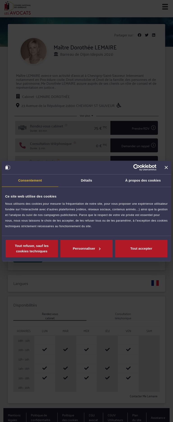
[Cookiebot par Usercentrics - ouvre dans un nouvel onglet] (136, 167)
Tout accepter (141, 248)
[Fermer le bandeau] (166, 167)
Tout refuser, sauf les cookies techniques (32, 248)
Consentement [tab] (30, 180)
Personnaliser (86, 248)
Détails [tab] (86, 180)
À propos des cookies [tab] (143, 180)
